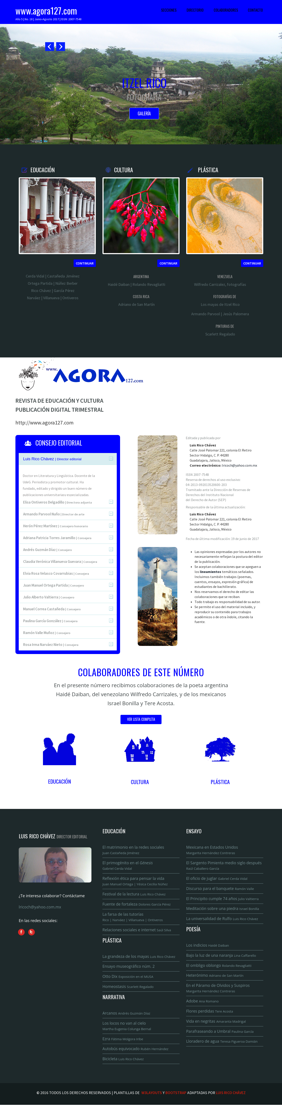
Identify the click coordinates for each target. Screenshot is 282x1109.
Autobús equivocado (136, 1052)
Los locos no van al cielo (127, 1029)
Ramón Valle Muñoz (46, 632)
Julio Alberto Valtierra (48, 597)
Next (60, 47)
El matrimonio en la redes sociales (133, 850)
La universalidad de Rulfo (223, 920)
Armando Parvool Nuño (53, 514)
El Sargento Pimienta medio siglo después (224, 866)
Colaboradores (226, 10)
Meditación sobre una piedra (223, 910)
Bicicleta (123, 1062)
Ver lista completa (141, 719)
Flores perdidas (210, 1014)
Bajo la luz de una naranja (221, 957)
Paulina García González (50, 620)
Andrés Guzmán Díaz (47, 549)
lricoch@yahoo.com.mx (239, 465)
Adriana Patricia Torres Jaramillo (57, 537)
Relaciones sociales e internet (137, 931)
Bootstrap (175, 1097)
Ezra (123, 1042)
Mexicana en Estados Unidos (212, 850)
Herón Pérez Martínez (55, 526)
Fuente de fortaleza (137, 905)
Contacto (255, 10)
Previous (50, 47)
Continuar (85, 263)
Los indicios (208, 947)
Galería (144, 114)
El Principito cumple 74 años (223, 899)
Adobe (202, 1004)
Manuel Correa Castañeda (52, 609)
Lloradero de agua (222, 1045)
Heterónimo (215, 977)
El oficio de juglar (217, 879)
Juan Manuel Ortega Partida (53, 585)
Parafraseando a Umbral (220, 1035)
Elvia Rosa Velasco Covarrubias (56, 573)
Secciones (168, 10)
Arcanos (126, 1016)
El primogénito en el (128, 866)
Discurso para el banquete (220, 889)
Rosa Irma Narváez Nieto (50, 644)
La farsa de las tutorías (133, 918)
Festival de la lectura (134, 895)
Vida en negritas (216, 1024)
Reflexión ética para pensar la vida (135, 882)
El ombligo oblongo (219, 967)
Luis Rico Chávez (231, 1097)
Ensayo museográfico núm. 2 (129, 968)
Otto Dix (128, 979)
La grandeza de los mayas (139, 958)
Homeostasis (128, 989)
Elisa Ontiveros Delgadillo (57, 502)
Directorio (195, 10)
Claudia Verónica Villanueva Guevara (60, 561)
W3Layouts (151, 1097)
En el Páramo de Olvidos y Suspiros (218, 991)
